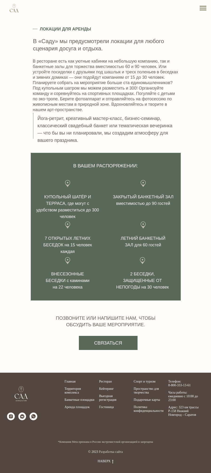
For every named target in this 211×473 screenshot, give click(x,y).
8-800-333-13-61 (179, 385)
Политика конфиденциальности (149, 409)
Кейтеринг (106, 388)
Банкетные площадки (79, 400)
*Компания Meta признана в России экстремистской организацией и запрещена (105, 441)
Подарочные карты (147, 400)
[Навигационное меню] (203, 8)
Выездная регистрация (107, 398)
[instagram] (11, 416)
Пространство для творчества (146, 390)
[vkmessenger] (22, 416)
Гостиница (106, 407)
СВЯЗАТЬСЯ (108, 342)
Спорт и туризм (145, 381)
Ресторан (105, 381)
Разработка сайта (111, 452)
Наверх (105, 461)
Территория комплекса (73, 390)
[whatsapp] (33, 416)
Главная (70, 381)
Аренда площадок (77, 407)
